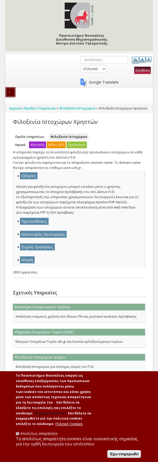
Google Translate (104, 82)
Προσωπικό (76, 145)
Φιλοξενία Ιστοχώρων (68, 137)
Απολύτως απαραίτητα (38, 436)
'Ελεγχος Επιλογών (49, 416)
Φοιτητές (37, 145)
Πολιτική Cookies (69, 427)
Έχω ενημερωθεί (124, 457)
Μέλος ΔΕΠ (56, 145)
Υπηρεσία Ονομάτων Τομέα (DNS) (44, 332)
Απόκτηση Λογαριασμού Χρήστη (42, 306)
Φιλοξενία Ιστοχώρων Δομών (40, 357)
